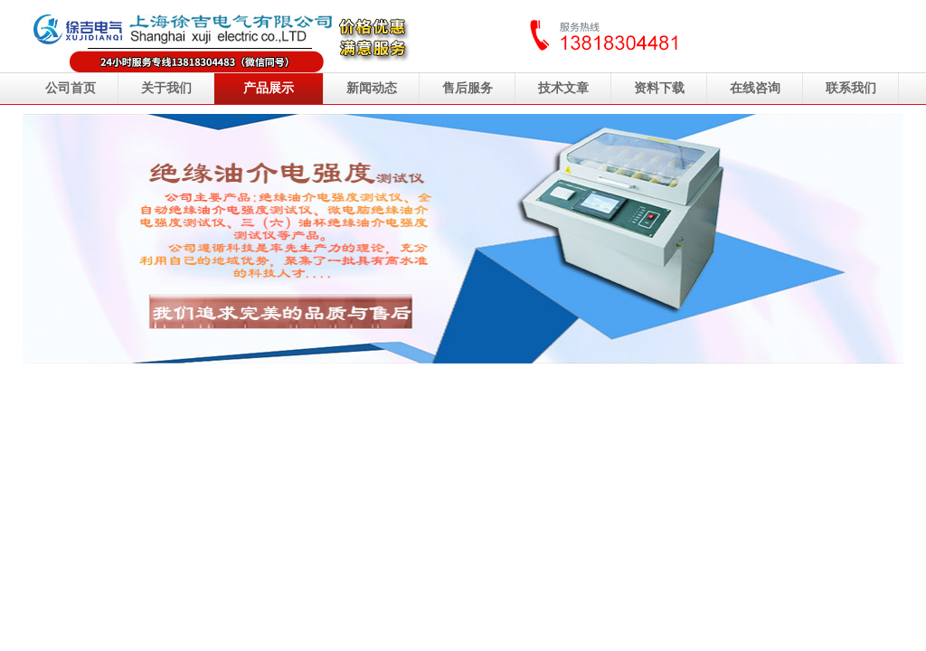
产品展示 (268, 88)
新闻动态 (371, 88)
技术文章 (563, 88)
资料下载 (659, 88)
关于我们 (166, 88)
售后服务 (467, 88)
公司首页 (70, 88)
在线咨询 (755, 88)
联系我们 (851, 88)
